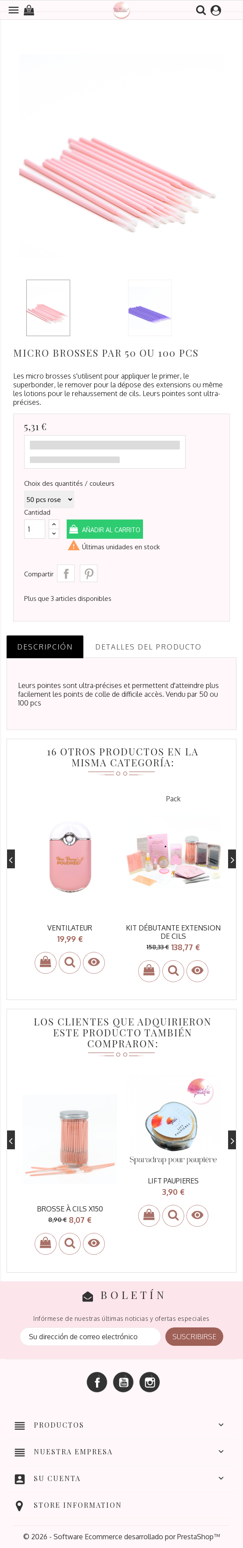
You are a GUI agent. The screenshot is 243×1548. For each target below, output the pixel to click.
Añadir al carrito (111, 530)
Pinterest (88, 573)
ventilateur (69, 927)
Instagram (149, 1382)
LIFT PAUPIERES (173, 1180)
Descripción (45, 646)
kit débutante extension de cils (173, 932)
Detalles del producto (148, 646)
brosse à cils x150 (70, 1208)
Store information (78, 1504)
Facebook (97, 1382)
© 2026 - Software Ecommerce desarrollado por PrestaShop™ (121, 1536)
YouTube (123, 1382)
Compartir (65, 573)
